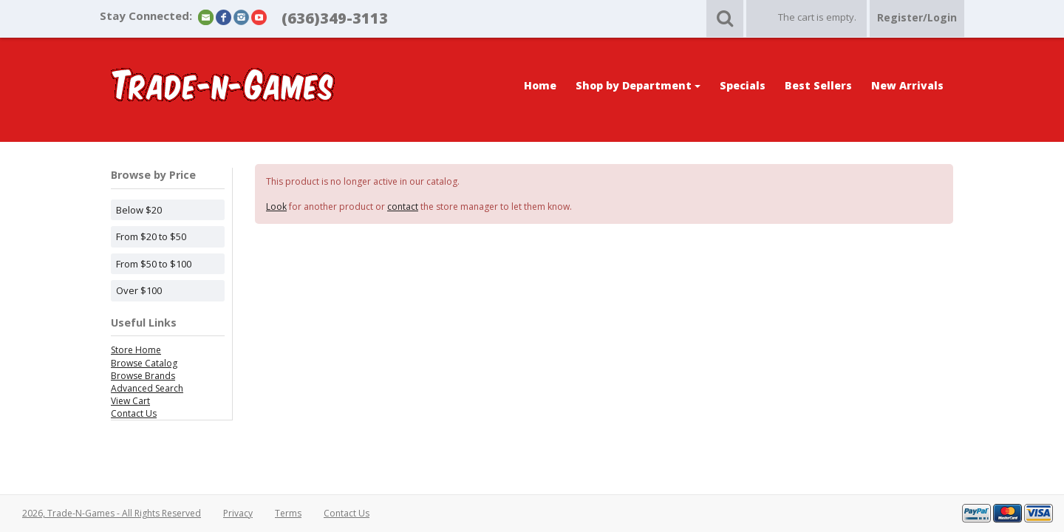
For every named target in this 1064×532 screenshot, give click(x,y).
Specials (742, 85)
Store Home (136, 350)
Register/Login (917, 17)
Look (276, 206)
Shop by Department (638, 85)
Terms (288, 513)
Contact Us (134, 413)
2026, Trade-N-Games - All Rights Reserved (111, 513)
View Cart (130, 401)
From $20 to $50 (151, 236)
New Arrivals (907, 85)
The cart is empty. (817, 17)
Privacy (238, 513)
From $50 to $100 (153, 263)
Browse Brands (143, 375)
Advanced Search (147, 388)
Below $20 (139, 209)
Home (540, 85)
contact (402, 206)
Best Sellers (818, 85)
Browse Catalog (144, 363)
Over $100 (139, 290)
